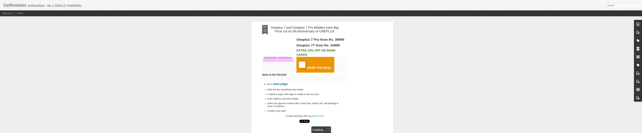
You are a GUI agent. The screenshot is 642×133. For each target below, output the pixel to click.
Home (20, 13)
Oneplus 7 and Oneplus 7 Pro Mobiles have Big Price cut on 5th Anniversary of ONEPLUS (304, 29)
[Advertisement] (365, 75)
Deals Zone (318, 116)
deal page (280, 84)
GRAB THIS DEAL (315, 65)
